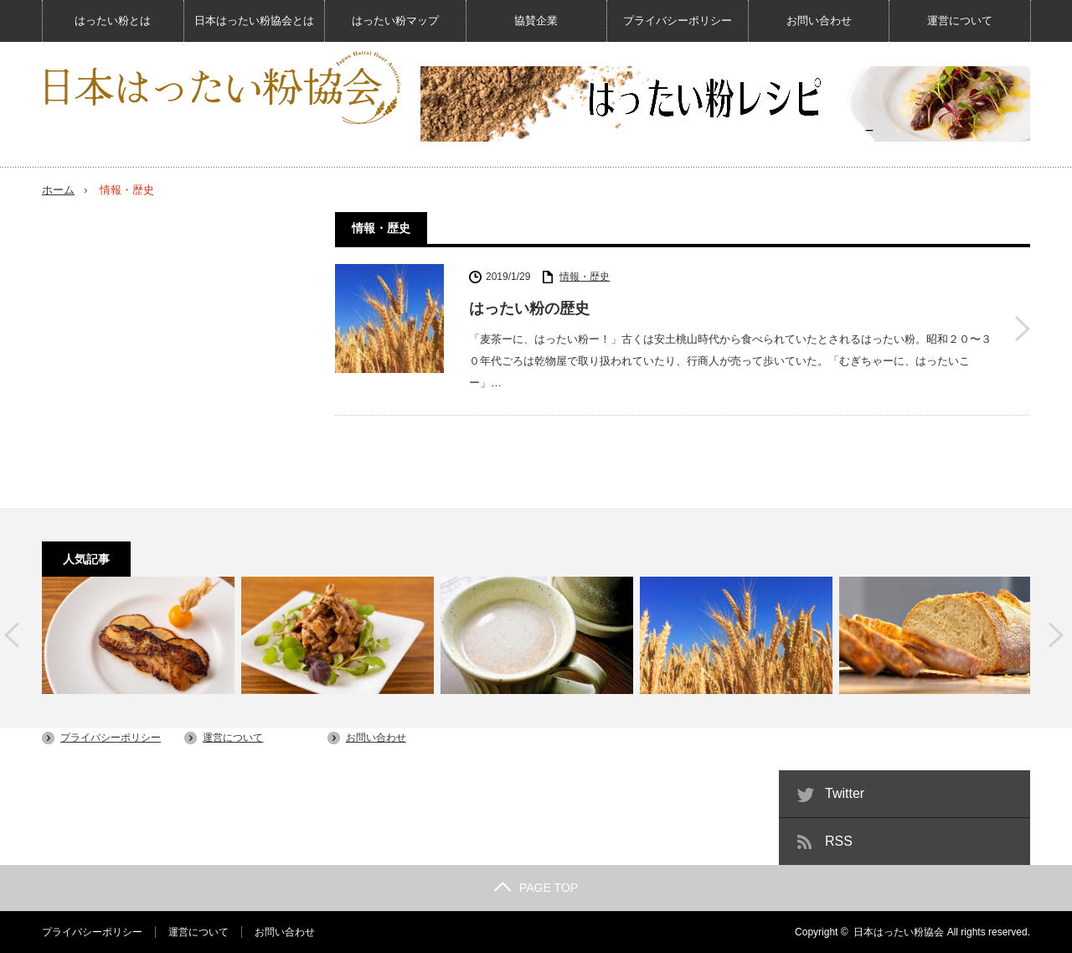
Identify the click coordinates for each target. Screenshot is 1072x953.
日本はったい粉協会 (898, 932)
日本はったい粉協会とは (254, 20)
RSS (839, 841)
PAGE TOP (536, 887)
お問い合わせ (819, 20)
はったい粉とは (113, 20)
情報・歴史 (584, 276)
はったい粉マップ (395, 20)
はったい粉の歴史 (529, 308)
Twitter (844, 793)
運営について (959, 20)
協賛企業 (536, 20)
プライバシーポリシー (677, 20)
